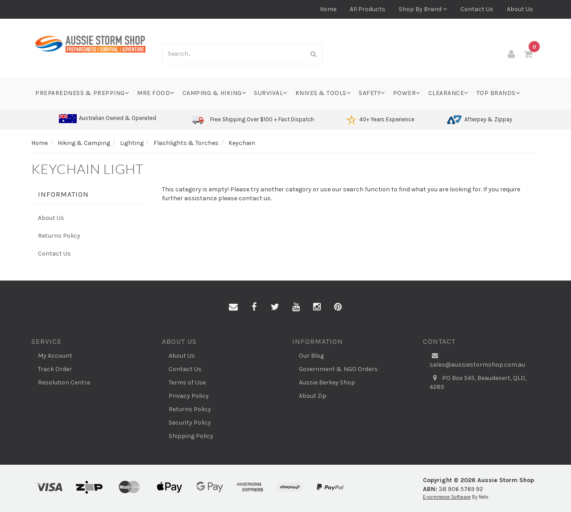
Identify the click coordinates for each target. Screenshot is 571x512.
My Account (55, 355)
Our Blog (311, 355)
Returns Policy (59, 235)
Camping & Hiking (214, 93)
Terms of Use (187, 382)
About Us (520, 9)
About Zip (313, 396)
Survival (270, 93)
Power (406, 93)
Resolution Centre (64, 382)
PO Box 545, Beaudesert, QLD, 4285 (478, 382)
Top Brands (498, 93)
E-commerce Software (447, 497)
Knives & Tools (323, 93)
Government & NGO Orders (338, 369)
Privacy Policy (189, 396)
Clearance (448, 93)
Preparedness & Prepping (82, 93)
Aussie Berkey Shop (327, 382)
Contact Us (476, 9)
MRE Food (155, 93)
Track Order (55, 369)
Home (328, 9)
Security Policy (190, 422)
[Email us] (233, 307)
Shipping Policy (191, 436)
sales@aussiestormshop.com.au (477, 359)
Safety (372, 93)
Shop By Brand (423, 9)
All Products (367, 9)
